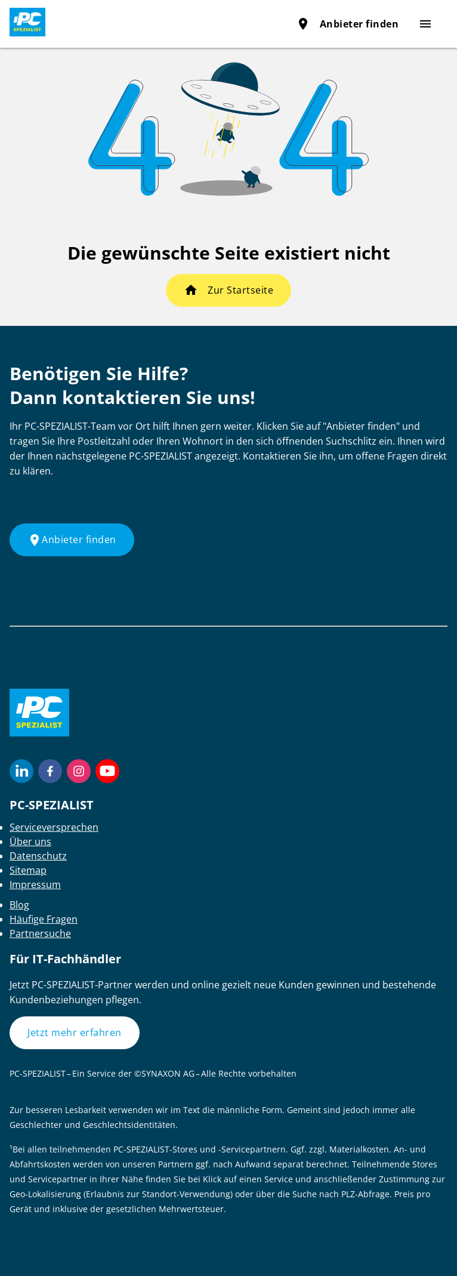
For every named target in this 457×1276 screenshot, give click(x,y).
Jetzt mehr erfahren (74, 1032)
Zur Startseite (240, 290)
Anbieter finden (347, 24)
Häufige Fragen (44, 919)
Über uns (30, 841)
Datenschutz (38, 855)
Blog (19, 904)
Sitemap (28, 870)
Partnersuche (40, 933)
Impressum (35, 884)
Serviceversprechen (54, 827)
